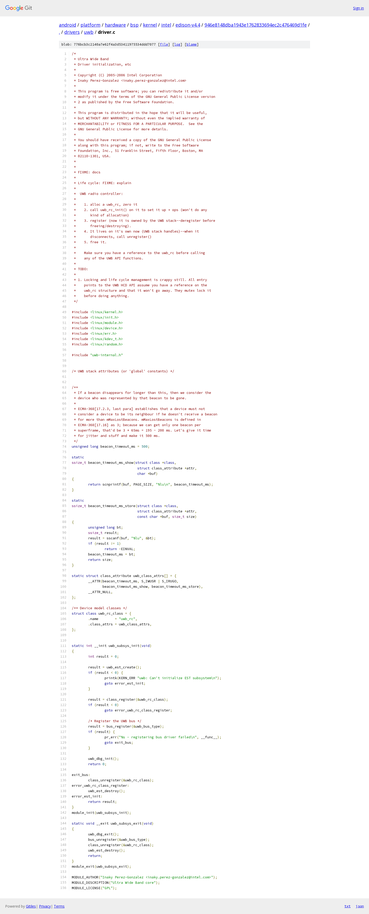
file (164, 44)
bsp (134, 25)
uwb (89, 32)
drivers (72, 32)
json (360, 906)
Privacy (45, 906)
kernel (150, 25)
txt (347, 906)
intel (166, 25)
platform (90, 25)
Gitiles (31, 906)
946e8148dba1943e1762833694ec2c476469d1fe (255, 25)
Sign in (358, 8)
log (177, 44)
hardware (115, 25)
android (67, 25)
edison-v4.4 (188, 25)
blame (192, 44)
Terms (59, 906)
